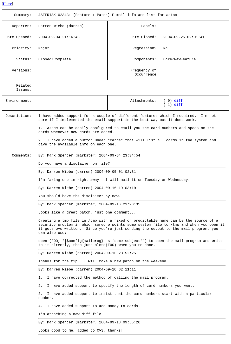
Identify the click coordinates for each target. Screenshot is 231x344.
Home (7, 4)
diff (178, 101)
